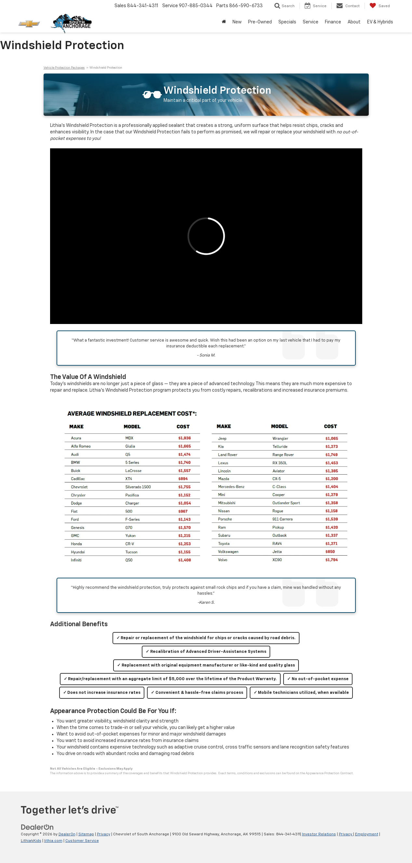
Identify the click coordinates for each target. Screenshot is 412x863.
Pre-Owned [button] (260, 22)
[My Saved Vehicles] (380, 6)
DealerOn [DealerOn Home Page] (67, 834)
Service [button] (310, 22)
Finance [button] (333, 22)
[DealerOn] (37, 827)
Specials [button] (287, 22)
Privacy (103, 834)
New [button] (237, 22)
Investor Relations (319, 834)
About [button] (354, 22)
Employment (366, 834)
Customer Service (82, 841)
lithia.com (53, 841)
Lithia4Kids (31, 841)
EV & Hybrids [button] (380, 22)
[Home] (224, 22)
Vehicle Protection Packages (64, 67)
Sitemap (86, 834)
